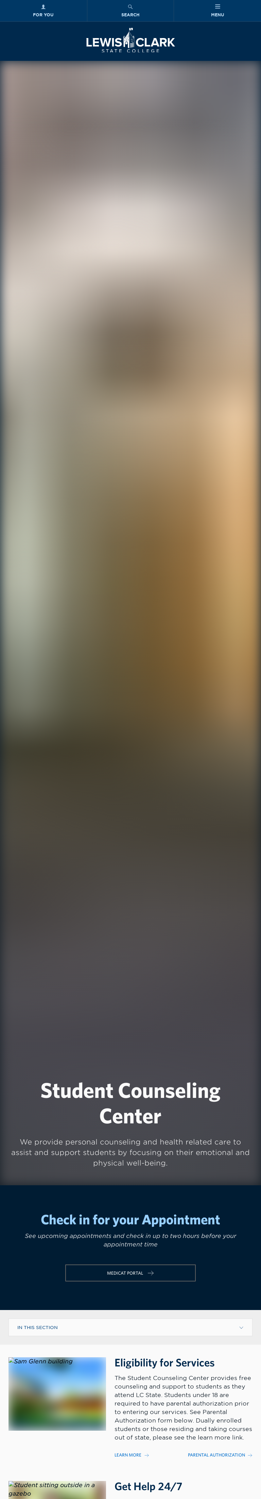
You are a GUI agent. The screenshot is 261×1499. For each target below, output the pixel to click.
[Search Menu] (130, 10)
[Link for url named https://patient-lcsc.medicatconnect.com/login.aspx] (130, 1272)
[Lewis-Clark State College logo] (130, 40)
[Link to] (147, 1455)
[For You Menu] (43, 10)
